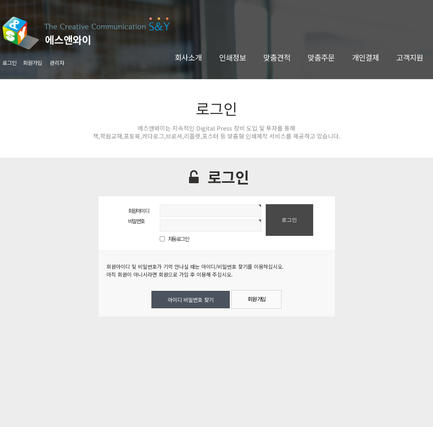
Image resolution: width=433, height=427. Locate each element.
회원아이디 (138, 210)
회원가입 (32, 62)
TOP (409, 408)
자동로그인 (178, 239)
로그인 (9, 62)
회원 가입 (256, 299)
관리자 (57, 62)
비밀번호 (136, 221)
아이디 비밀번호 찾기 (191, 300)
